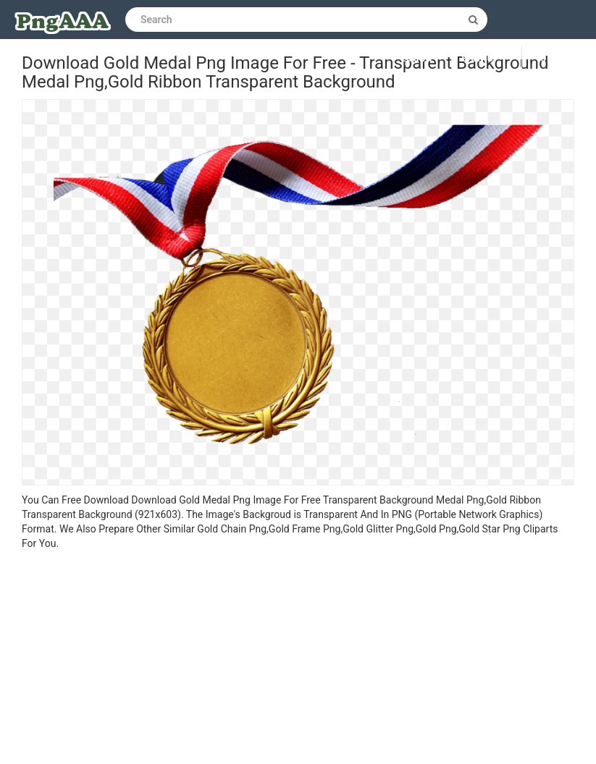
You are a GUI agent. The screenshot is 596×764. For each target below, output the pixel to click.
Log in (417, 59)
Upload (559, 59)
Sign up (480, 59)
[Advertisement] (298, 659)
